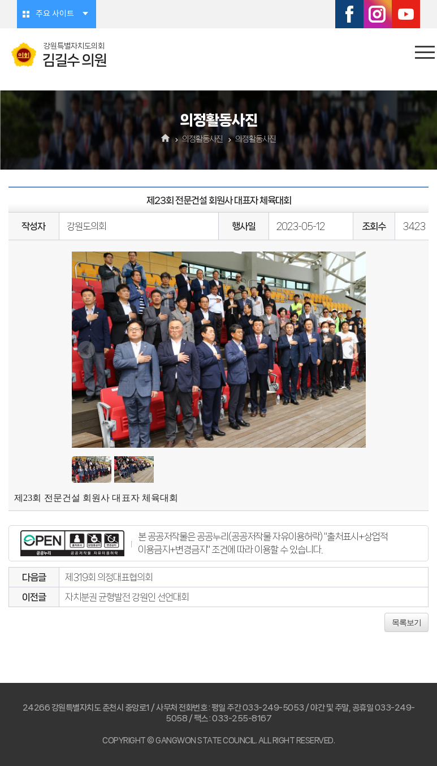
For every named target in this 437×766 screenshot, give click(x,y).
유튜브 (406, 14)
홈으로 (165, 139)
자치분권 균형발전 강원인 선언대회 (127, 597)
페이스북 (349, 14)
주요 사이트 (55, 14)
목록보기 (406, 622)
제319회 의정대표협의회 (109, 577)
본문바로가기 (0, 0)
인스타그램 (378, 14)
